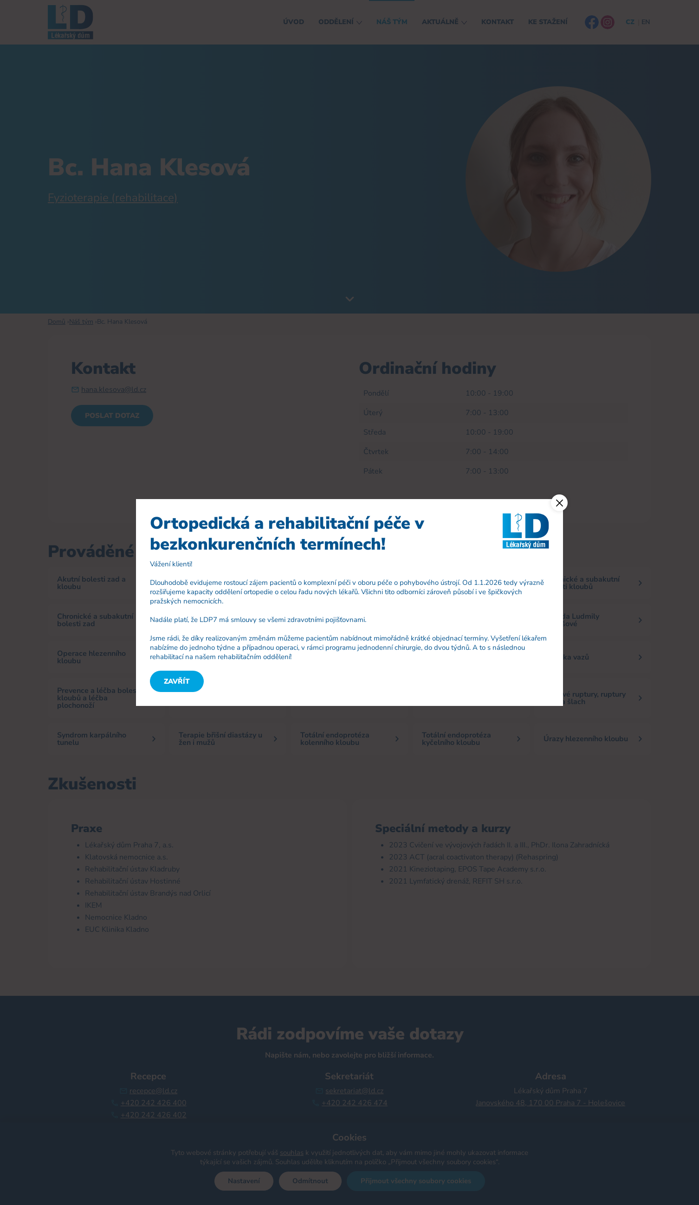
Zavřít (177, 681)
